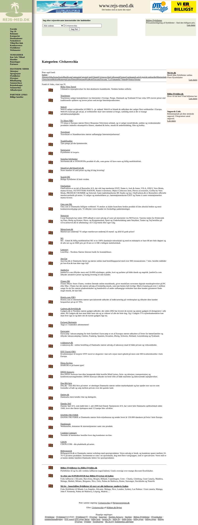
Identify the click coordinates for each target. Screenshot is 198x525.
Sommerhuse (16, 83)
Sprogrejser (15, 73)
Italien (44, 74)
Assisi (60, 77)
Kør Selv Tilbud (17, 57)
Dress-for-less (66, 363)
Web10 (64, 107)
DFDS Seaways (67, 372)
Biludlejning (15, 80)
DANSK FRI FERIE (69, 415)
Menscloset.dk (67, 229)
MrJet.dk (171, 73)
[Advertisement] (120, 46)
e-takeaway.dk (67, 342)
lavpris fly (106, 519)
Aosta (55, 77)
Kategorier (15, 36)
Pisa (87, 79)
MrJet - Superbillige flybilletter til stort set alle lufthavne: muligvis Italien (94, 486)
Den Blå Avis (66, 383)
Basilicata (67, 77)
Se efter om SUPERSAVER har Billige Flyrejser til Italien (87, 476)
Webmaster (15, 50)
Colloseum (115, 77)
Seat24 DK (65, 177)
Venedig (124, 79)
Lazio (137, 77)
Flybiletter (60, 517)
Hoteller (13, 59)
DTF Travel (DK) (68, 351)
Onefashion (66, 186)
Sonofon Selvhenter (69, 159)
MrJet (87, 519)
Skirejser (14, 71)
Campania (76, 77)
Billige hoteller (17, 97)
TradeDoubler (66, 141)
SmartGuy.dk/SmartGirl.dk (72, 168)
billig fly (116, 519)
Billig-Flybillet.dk (175, 94)
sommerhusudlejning (54, 519)
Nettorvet (65, 215)
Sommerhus (15, 87)
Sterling (128, 517)
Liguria (143, 77)
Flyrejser (14, 78)
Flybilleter (80, 517)
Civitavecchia (104, 77)
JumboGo (65, 270)
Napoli (74, 79)
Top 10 (13, 31)
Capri (89, 77)
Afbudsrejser (16, 90)
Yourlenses (65, 95)
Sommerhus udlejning (124, 521)
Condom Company (69, 433)
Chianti (95, 77)
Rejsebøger (15, 62)
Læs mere (191, 25)
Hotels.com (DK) (68, 297)
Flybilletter (15, 48)
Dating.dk (65, 394)
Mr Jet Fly (109, 521)
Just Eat (64, 258)
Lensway (64, 249)
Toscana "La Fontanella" (110, 79)
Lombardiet (151, 77)
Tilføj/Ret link (16, 43)
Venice (131, 79)
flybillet (87, 521)
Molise (55, 79)
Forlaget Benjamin (69, 322)
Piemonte (81, 79)
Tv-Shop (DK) (67, 120)
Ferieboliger (98, 521)
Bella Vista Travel (68, 86)
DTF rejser (79, 519)
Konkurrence (16, 45)
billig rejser (138, 519)
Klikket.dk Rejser (114, 507)
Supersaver (65, 150)
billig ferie (95, 519)
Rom (91, 79)
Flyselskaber (156, 517)
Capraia (83, 77)
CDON (64, 442)
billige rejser (150, 519)
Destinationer (16, 38)
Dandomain (66, 424)
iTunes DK (65, 281)
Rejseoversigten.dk (121, 503)
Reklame (14, 33)
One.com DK (66, 204)
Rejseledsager (16, 85)
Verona (137, 79)
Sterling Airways (115, 517)
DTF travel (69, 519)
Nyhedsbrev (15, 40)
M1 (62, 238)
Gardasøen (130, 77)
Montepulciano (64, 79)
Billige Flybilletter (154, 20)
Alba (51, 77)
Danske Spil (66, 403)
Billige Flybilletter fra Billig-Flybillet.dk (79, 468)
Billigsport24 (66, 451)
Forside (13, 29)
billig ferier (127, 519)
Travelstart (65, 132)
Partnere (14, 64)
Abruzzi (45, 77)
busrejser (103, 517)
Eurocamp (65, 331)
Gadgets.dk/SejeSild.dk (71, 308)
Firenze (123, 77)
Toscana (96, 79)
